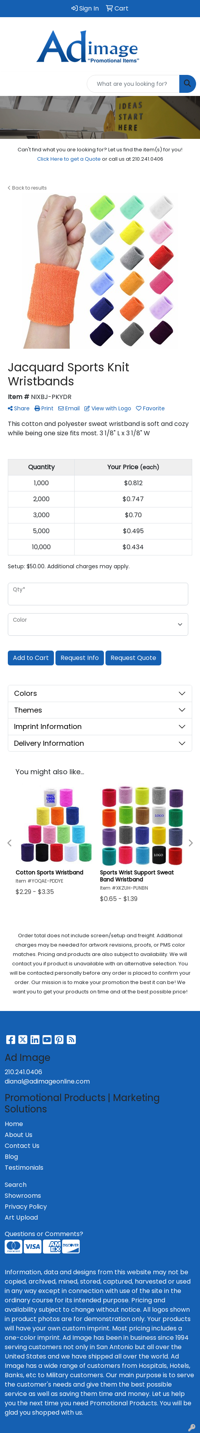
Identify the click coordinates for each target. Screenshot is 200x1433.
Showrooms (23, 1195)
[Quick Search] (133, 84)
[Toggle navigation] (12, 83)
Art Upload (21, 1217)
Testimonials (24, 1167)
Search (16, 1184)
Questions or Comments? (44, 1233)
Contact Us (22, 1145)
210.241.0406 (23, 1072)
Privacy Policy (26, 1206)
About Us (18, 1134)
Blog (11, 1156)
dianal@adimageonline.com (47, 1081)
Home (14, 1123)
